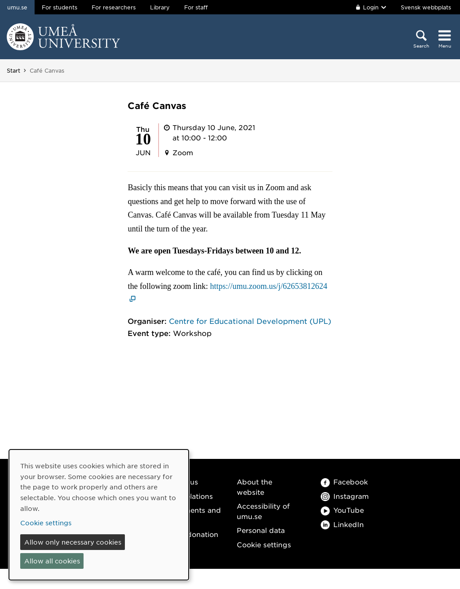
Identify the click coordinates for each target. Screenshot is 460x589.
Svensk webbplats (426, 7)
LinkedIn (342, 524)
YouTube (342, 510)
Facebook (344, 481)
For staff (196, 7)
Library (160, 7)
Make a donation (189, 534)
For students (59, 7)
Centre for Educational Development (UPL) (250, 320)
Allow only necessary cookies (72, 542)
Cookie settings (264, 544)
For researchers (114, 7)
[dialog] (99, 514)
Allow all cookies (52, 561)
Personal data (261, 530)
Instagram (345, 496)
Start (13, 70)
